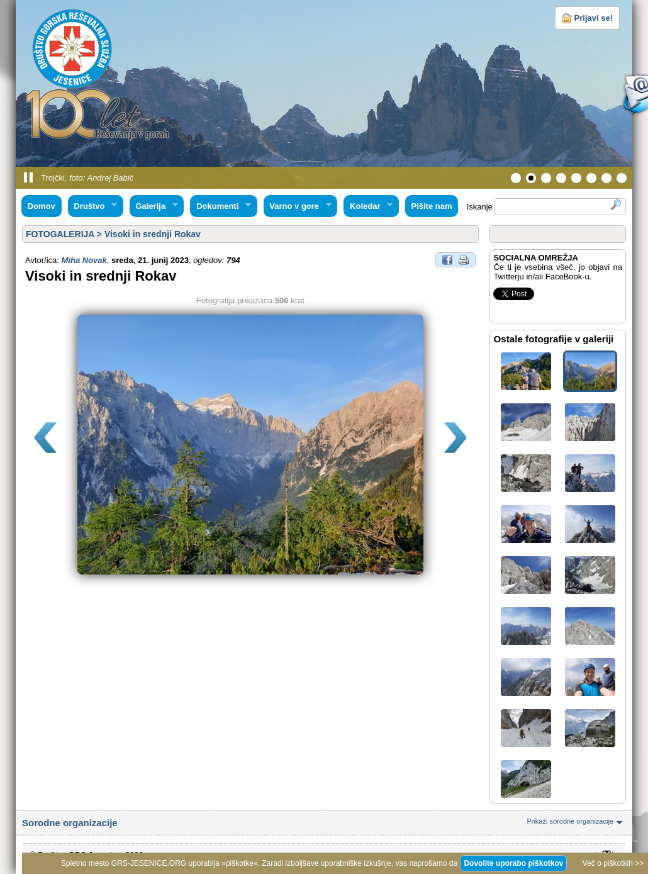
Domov (41, 206)
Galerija (154, 206)
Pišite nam (431, 206)
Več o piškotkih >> (613, 863)
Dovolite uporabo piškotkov (513, 863)
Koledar (368, 206)
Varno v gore (298, 206)
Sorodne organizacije (324, 822)
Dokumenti (220, 206)
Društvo (92, 206)
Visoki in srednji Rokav (152, 234)
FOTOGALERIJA (60, 234)
